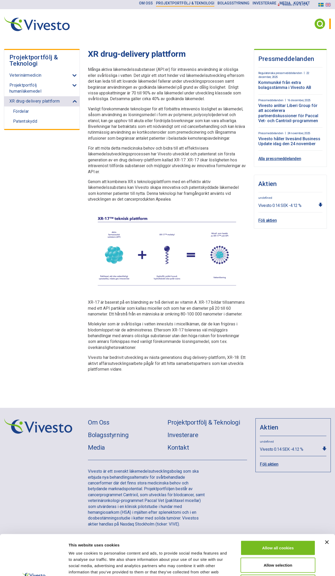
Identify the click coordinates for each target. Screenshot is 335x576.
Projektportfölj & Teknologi (33, 60)
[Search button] (320, 24)
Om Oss (98, 422)
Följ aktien (267, 220)
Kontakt (178, 447)
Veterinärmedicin (25, 75)
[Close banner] (327, 502)
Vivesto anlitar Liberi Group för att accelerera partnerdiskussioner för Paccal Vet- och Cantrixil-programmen (288, 113)
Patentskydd (25, 121)
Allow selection (278, 524)
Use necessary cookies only (278, 541)
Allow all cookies (278, 507)
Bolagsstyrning (108, 435)
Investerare (183, 435)
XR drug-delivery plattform (34, 101)
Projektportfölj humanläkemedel (25, 88)
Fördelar (21, 111)
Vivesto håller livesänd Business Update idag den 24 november (289, 141)
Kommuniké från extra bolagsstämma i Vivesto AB (284, 85)
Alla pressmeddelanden (279, 158)
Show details (275, 565)
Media (96, 447)
